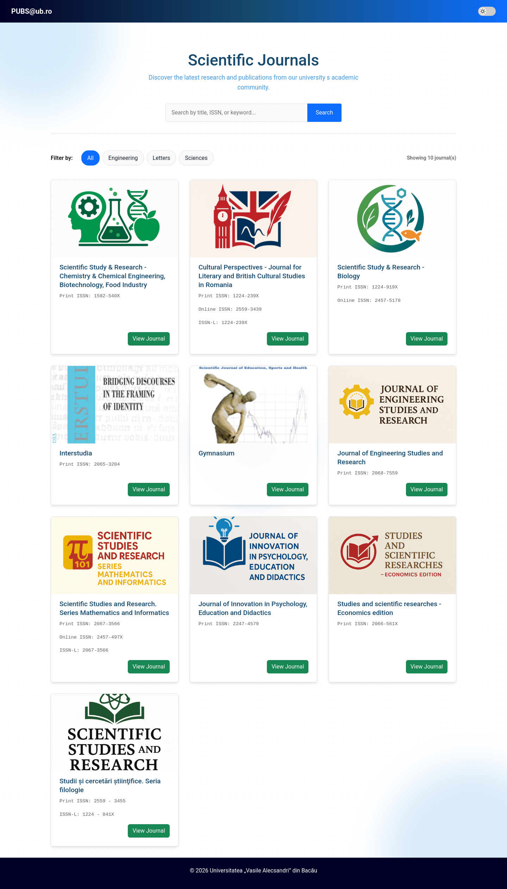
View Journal (148, 338)
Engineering (123, 158)
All (90, 158)
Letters (161, 158)
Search (324, 112)
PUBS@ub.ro (31, 11)
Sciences (196, 158)
